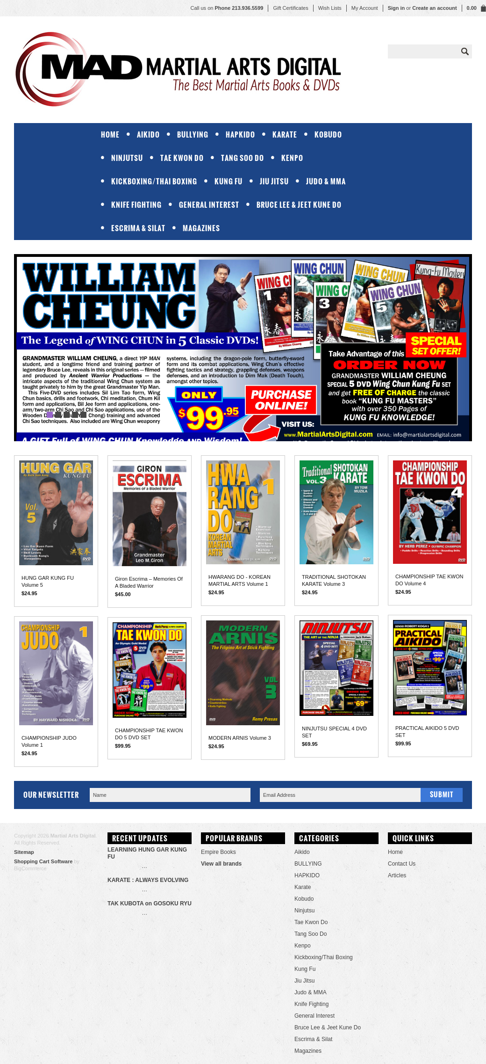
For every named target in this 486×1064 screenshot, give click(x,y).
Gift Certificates (290, 8)
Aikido (148, 134)
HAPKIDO (240, 134)
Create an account (434, 8)
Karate (284, 134)
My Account (364, 8)
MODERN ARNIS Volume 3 (239, 738)
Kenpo (292, 158)
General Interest (209, 204)
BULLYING (192, 134)
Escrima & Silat (138, 228)
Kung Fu (228, 181)
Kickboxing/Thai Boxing (154, 181)
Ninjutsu (127, 158)
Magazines (201, 228)
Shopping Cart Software (43, 861)
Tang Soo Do (242, 158)
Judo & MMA (326, 181)
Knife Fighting (136, 204)
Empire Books (218, 852)
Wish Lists (330, 8)
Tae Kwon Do (182, 158)
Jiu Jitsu (274, 181)
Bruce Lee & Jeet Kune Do (299, 204)
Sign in (396, 8)
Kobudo (328, 134)
